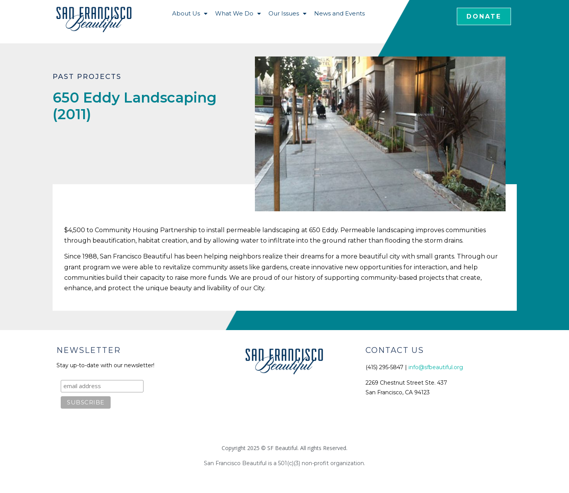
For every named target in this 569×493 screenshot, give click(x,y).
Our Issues (287, 14)
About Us (189, 14)
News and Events (339, 13)
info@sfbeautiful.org (435, 367)
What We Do (238, 14)
